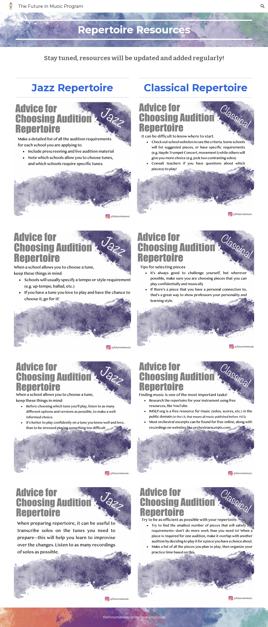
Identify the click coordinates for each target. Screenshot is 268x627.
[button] (262, 6)
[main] (134, 30)
